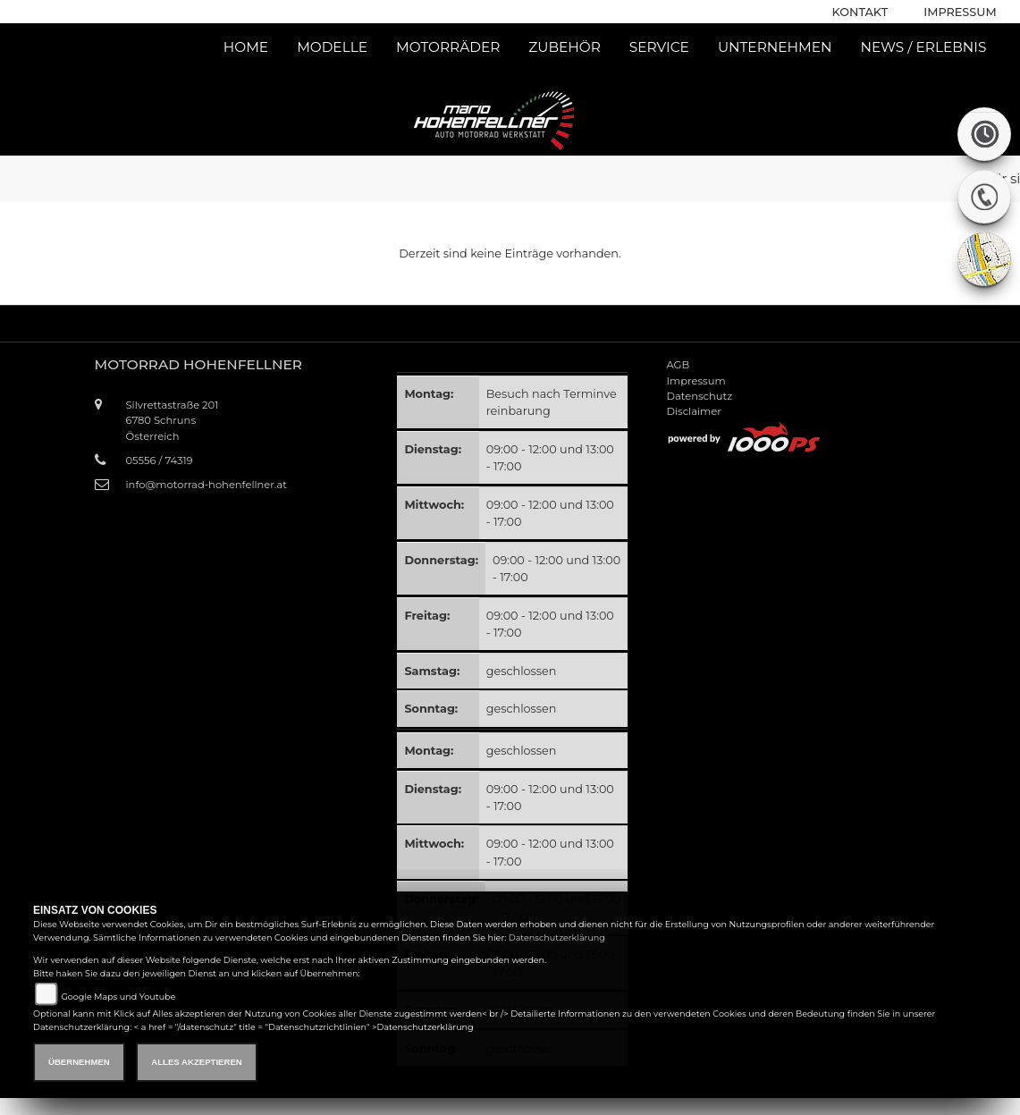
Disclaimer (693, 411)
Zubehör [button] (564, 46)
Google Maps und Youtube (118, 996)
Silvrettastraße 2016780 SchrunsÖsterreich (172, 420)
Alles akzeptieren (196, 1062)
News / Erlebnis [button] (923, 46)
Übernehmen (79, 1062)
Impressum (959, 12)
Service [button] (659, 46)
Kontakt (860, 12)
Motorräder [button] (448, 46)
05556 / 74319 (159, 460)
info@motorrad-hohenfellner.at (206, 484)
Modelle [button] (332, 46)
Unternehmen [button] (775, 46)
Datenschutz (699, 396)
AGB (677, 365)
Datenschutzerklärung (557, 937)
